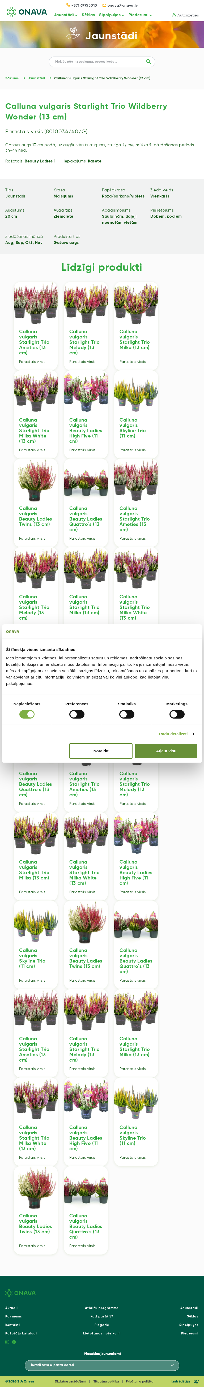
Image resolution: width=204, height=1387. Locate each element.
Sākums (12, 78)
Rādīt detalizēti (173, 734)
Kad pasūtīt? (102, 1316)
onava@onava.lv (120, 5)
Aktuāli (11, 1308)
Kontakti (12, 1325)
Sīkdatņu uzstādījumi (70, 1381)
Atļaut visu (166, 751)
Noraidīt (101, 751)
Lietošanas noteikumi (102, 1333)
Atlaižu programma (102, 1308)
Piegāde (102, 1325)
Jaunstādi (62, 15)
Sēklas (86, 15)
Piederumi (137, 15)
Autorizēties (185, 15)
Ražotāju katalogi (21, 1333)
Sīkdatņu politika (106, 1381)
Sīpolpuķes (108, 15)
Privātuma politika (140, 1381)
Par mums (13, 1316)
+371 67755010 (81, 5)
